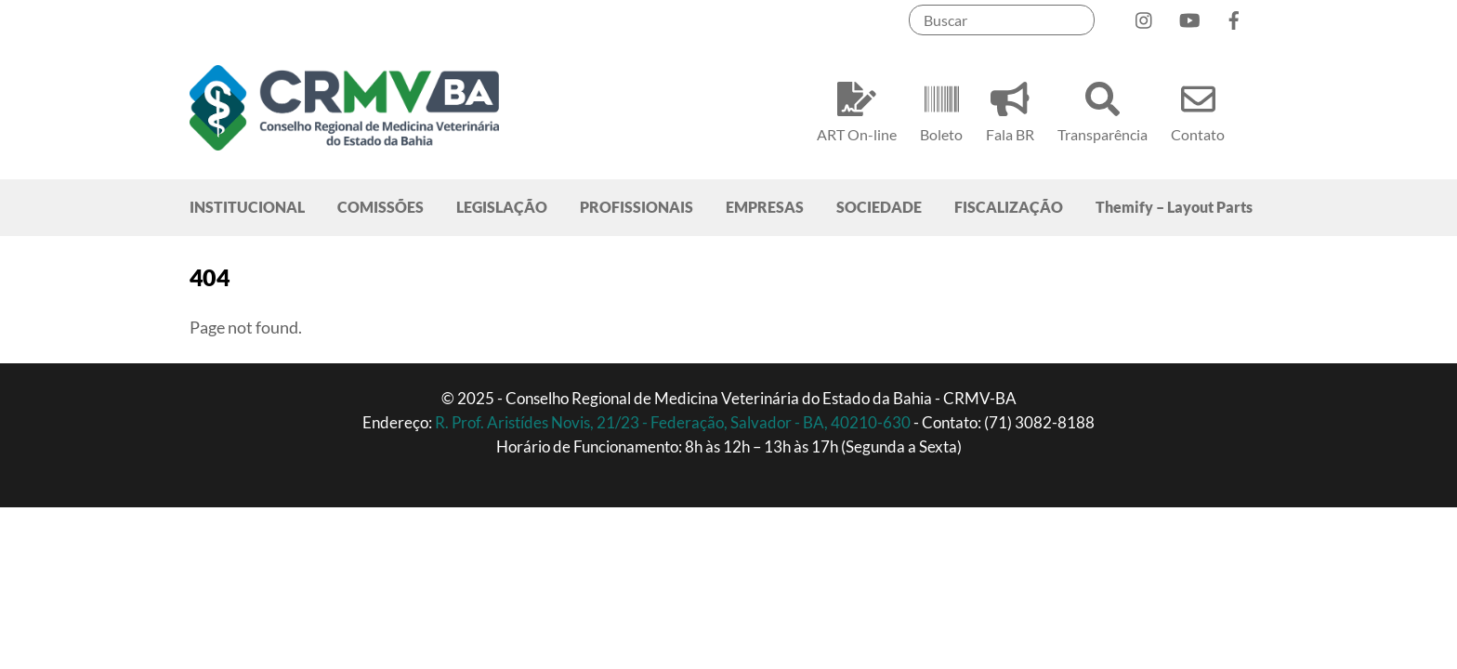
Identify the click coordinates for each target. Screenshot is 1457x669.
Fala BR (1010, 109)
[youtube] (1189, 16)
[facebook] (1234, 16)
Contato (1198, 109)
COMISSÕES (380, 207)
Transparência (1102, 109)
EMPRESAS (765, 207)
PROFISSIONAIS (636, 207)
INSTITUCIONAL (247, 207)
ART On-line (857, 109)
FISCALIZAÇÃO (1008, 207)
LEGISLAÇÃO (501, 207)
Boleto (941, 109)
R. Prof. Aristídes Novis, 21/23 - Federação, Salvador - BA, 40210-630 (674, 422)
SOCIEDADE (879, 207)
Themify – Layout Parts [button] (1174, 207)
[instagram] (1144, 16)
